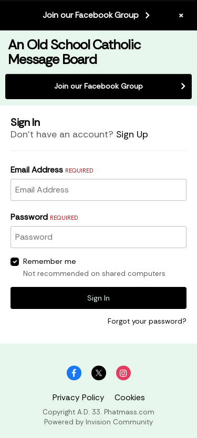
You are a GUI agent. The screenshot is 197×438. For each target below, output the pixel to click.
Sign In (98, 298)
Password (44, 217)
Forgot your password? (147, 321)
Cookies (130, 397)
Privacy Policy (79, 397)
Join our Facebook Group (91, 15)
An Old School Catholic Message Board (74, 51)
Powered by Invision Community (98, 422)
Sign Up (132, 134)
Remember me (49, 261)
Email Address (52, 170)
